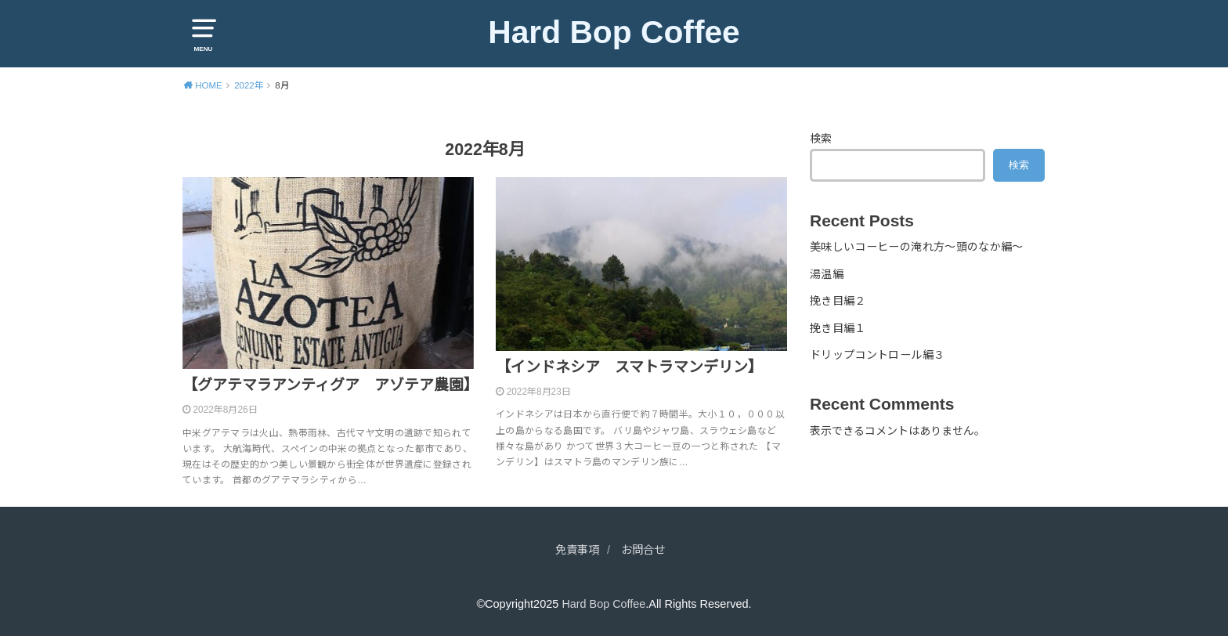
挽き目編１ (838, 327)
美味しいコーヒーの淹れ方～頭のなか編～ (917, 246)
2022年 (249, 85)
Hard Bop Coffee (614, 32)
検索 (821, 138)
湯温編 (826, 274)
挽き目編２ (838, 301)
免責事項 (575, 550)
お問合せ (644, 550)
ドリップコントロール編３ (877, 355)
